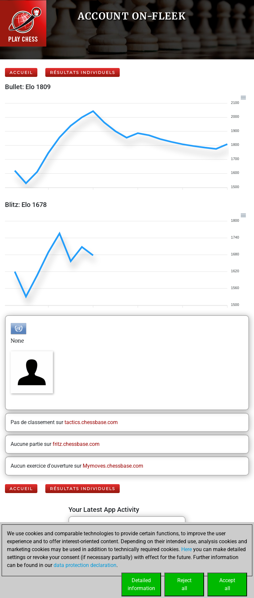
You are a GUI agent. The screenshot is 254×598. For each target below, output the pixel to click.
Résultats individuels (82, 72)
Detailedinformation (141, 584)
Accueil (21, 72)
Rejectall (184, 584)
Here (186, 549)
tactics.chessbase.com (91, 422)
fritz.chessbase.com (76, 444)
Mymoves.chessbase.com (113, 466)
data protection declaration (85, 565)
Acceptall (227, 584)
